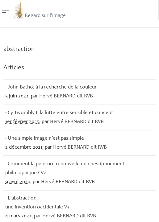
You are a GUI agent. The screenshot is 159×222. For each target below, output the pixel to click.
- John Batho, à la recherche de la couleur (51, 87)
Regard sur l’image (39, 10)
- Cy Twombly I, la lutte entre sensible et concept (59, 113)
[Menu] (5, 10)
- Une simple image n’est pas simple (44, 138)
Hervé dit (66, 96)
